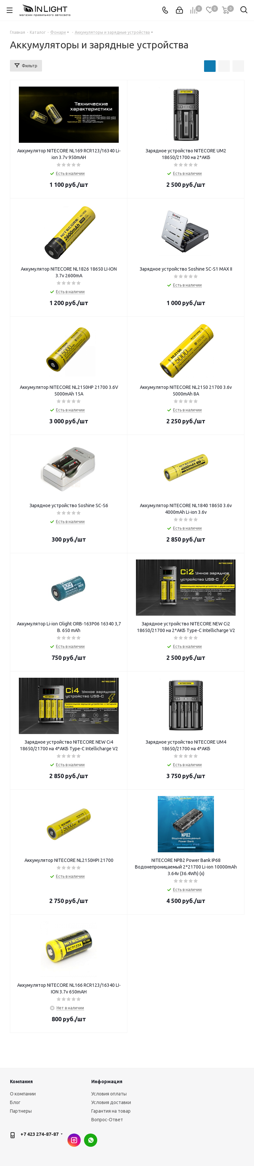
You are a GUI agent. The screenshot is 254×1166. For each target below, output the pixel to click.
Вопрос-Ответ (107, 1119)
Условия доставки (111, 1102)
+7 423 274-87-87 (40, 1134)
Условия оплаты (109, 1093)
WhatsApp (90, 1140)
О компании (23, 1093)
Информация (106, 1081)
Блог (15, 1102)
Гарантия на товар (111, 1111)
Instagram (74, 1140)
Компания (21, 1081)
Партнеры (21, 1111)
